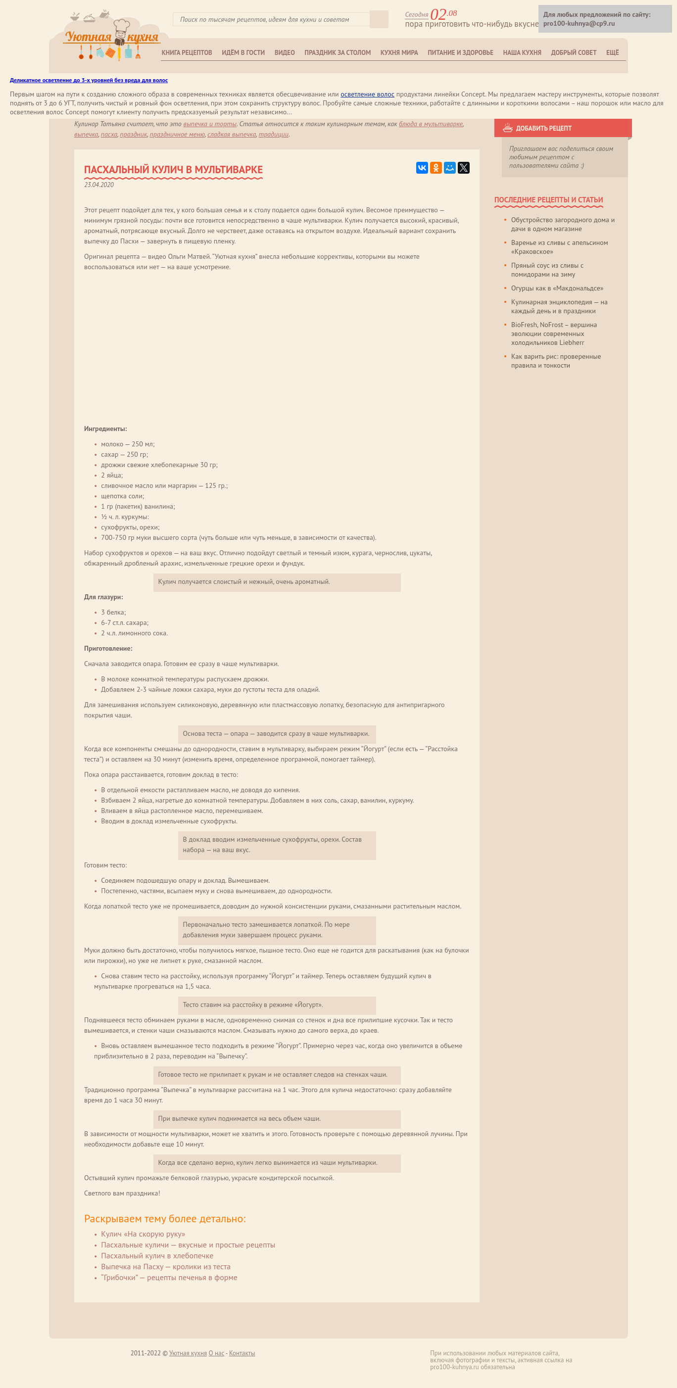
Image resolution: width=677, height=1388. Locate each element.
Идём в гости (243, 52)
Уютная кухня (188, 1353)
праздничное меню (177, 134)
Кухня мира (399, 52)
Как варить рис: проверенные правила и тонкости (556, 361)
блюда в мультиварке (431, 123)
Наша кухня (522, 52)
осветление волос (367, 94)
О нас (217, 1353)
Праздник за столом (338, 52)
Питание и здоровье (460, 52)
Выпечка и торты (210, 123)
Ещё (612, 52)
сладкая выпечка (231, 134)
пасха (109, 134)
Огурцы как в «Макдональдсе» (557, 288)
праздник (133, 134)
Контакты (242, 1353)
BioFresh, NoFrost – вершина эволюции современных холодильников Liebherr (554, 333)
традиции (273, 134)
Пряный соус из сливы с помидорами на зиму (547, 270)
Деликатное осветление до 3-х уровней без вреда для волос (89, 80)
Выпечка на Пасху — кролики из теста (166, 1266)
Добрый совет (574, 52)
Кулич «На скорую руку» (143, 1234)
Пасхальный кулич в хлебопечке (157, 1255)
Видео (285, 52)
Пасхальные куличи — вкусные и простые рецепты (188, 1244)
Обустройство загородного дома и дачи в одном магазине (563, 224)
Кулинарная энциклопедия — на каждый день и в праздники (559, 306)
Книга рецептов (187, 52)
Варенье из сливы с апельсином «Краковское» (559, 247)
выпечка (86, 134)
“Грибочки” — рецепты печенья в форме (169, 1277)
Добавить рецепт (544, 128)
